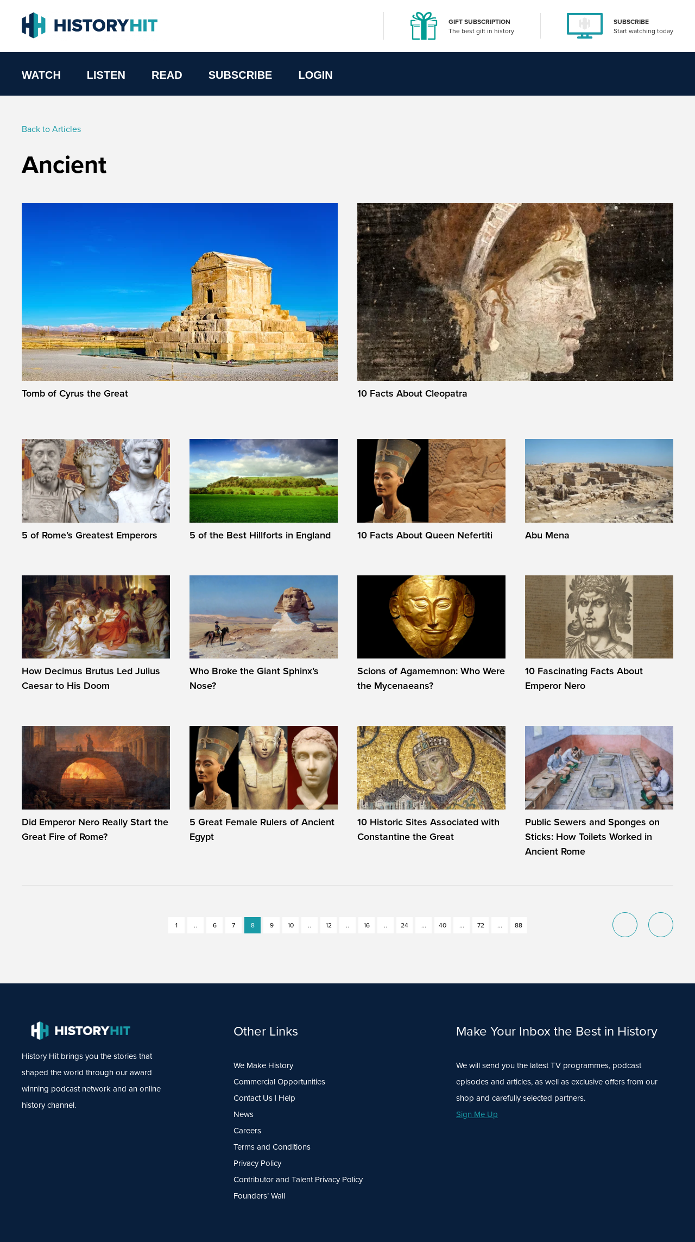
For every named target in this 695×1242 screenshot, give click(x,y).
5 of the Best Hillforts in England (260, 535)
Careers (247, 1131)
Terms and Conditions (272, 1147)
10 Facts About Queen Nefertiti (424, 535)
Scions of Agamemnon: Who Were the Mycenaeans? (431, 678)
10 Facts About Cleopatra (412, 393)
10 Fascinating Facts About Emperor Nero (584, 678)
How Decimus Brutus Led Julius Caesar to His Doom (91, 678)
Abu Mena (547, 535)
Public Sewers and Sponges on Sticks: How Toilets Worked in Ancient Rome (592, 836)
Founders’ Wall (259, 1196)
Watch (41, 75)
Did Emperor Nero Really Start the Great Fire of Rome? (95, 829)
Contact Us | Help (264, 1098)
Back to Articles (51, 129)
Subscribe (240, 75)
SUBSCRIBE (631, 22)
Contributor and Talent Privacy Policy (298, 1179)
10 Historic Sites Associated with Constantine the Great (428, 829)
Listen (106, 75)
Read (166, 75)
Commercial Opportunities (279, 1082)
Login (315, 75)
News (243, 1114)
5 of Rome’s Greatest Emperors (89, 535)
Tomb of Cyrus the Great (75, 393)
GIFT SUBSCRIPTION (479, 22)
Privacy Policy (257, 1163)
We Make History (263, 1065)
